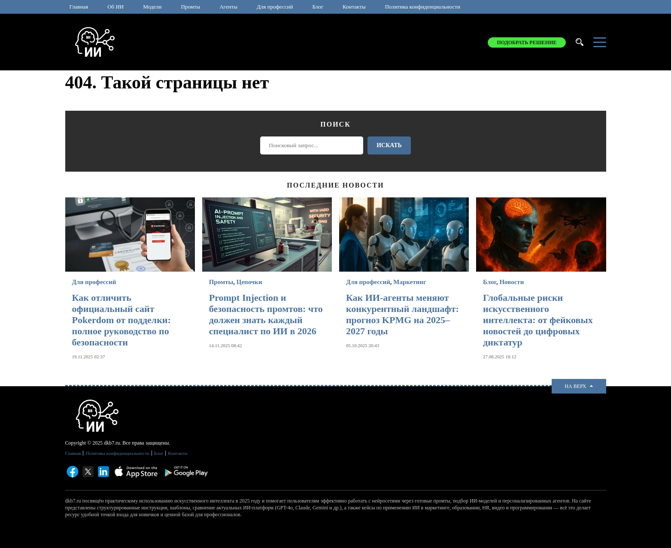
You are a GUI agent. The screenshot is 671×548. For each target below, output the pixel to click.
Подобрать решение (526, 42)
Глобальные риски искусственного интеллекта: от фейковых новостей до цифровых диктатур (538, 320)
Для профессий (275, 6)
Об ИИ (115, 6)
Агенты (228, 6)
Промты (190, 6)
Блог (317, 6)
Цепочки (249, 282)
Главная (79, 6)
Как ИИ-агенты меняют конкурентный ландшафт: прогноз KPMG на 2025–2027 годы (402, 314)
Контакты (354, 6)
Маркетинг (409, 282)
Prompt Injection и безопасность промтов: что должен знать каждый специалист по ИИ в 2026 (266, 314)
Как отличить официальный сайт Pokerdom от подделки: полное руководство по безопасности (121, 320)
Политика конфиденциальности (422, 6)
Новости (511, 282)
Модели (152, 6)
